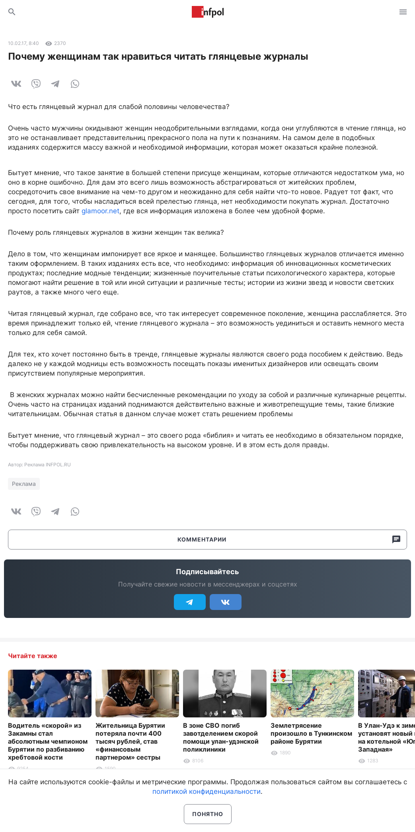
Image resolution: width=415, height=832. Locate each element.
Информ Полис (208, 12)
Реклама (24, 483)
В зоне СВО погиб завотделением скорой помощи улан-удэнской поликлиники (221, 737)
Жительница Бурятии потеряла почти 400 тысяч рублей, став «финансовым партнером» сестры (130, 741)
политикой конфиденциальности (206, 791)
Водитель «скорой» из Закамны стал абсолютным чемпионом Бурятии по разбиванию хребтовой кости (48, 741)
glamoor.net (100, 211)
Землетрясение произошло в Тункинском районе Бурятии (311, 733)
